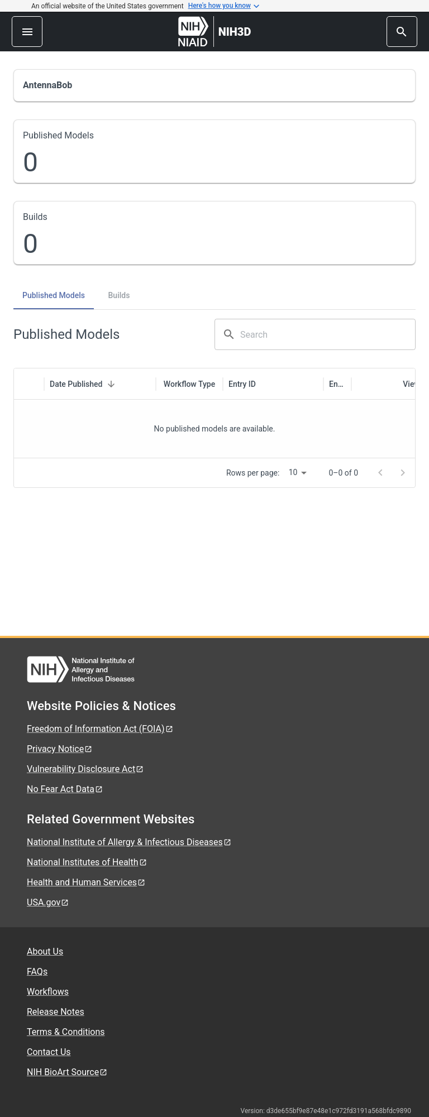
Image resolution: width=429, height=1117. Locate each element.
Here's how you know (224, 6)
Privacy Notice (60, 749)
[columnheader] (29, 384)
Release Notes (55, 1011)
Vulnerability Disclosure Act (85, 769)
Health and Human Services (86, 882)
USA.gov (48, 902)
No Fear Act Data (65, 789)
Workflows (48, 991)
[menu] (27, 31)
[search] (402, 31)
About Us (45, 951)
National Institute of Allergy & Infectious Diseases (129, 842)
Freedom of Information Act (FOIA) (100, 728)
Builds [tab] (119, 295)
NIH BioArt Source (67, 1072)
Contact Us (49, 1052)
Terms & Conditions (66, 1032)
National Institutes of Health (87, 862)
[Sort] (111, 384)
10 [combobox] (293, 472)
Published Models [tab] (53, 295)
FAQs (37, 971)
